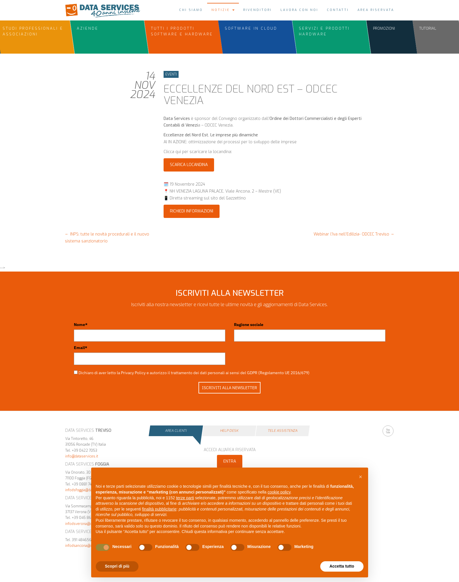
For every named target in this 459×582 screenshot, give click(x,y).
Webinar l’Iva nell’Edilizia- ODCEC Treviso (354, 234)
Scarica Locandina (189, 164)
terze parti (185, 498)
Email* (80, 347)
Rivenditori (257, 10)
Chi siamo (191, 10)
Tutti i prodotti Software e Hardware (182, 31)
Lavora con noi (299, 10)
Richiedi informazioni (191, 211)
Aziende (87, 28)
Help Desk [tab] (229, 430)
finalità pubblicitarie (159, 509)
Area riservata (375, 10)
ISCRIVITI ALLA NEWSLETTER (229, 387)
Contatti (338, 10)
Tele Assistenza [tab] (282, 430)
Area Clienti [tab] (176, 430)
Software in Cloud (251, 28)
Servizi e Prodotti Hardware (324, 31)
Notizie (223, 10)
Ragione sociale (248, 324)
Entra (229, 461)
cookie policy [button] (278, 492)
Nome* (80, 324)
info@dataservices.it (81, 456)
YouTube (388, 430)
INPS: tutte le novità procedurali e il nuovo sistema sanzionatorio (107, 237)
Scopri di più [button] (117, 566)
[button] (360, 476)
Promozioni (384, 28)
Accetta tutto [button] (341, 566)
